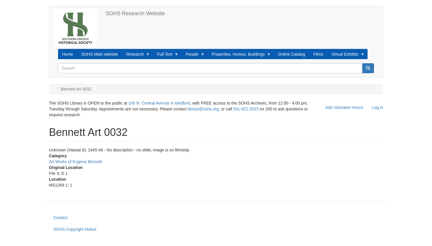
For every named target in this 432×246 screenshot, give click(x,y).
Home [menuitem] (67, 54)
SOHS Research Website (135, 13)
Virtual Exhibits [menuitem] (346, 55)
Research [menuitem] (136, 55)
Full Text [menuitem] (165, 55)
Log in (377, 107)
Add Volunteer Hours (344, 107)
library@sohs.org (203, 109)
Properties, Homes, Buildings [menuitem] (239, 55)
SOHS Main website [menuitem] (99, 54)
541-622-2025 (246, 109)
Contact (60, 217)
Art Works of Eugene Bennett (75, 161)
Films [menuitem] (318, 54)
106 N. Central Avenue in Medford (159, 103)
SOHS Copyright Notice (74, 229)
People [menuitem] (193, 55)
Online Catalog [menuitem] (291, 54)
